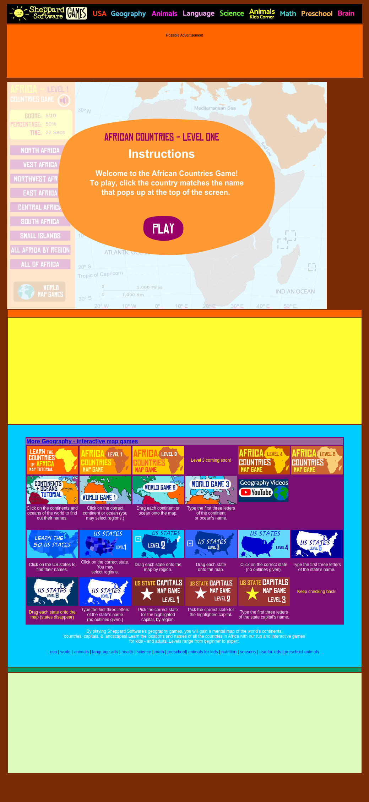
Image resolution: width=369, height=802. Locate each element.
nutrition (228, 651)
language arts (105, 651)
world (65, 651)
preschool (177, 651)
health (127, 651)
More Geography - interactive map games (82, 441)
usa (53, 651)
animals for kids (203, 651)
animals (81, 651)
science (144, 651)
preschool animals (301, 651)
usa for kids (270, 651)
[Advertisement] (184, 53)
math (159, 651)
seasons (248, 651)
